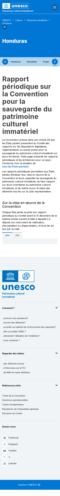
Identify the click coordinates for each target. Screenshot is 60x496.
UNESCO (6, 20)
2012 (17, 235)
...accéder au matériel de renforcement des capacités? (29, 327)
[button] (4, 28)
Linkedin (9, 463)
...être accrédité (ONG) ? (14, 331)
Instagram (10, 444)
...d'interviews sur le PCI (13, 368)
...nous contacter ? (11, 340)
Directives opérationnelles (15, 400)
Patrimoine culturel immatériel (17, 11)
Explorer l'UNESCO (29, 484)
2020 (7, 235)
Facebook (10, 438)
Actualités (32, 61)
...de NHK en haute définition (16, 372)
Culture (18, 20)
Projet (46, 61)
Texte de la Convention (13, 395)
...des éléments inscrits (13, 363)
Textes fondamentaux (13, 404)
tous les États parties (15, 166)
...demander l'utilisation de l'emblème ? (21, 336)
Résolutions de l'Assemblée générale (20, 409)
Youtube (9, 450)
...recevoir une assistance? (15, 318)
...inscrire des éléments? (13, 322)
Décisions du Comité (12, 413)
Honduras (16, 61)
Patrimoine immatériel (37, 20)
